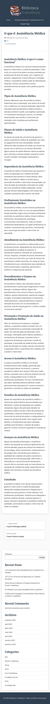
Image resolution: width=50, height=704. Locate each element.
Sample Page (25, 24)
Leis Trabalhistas (11, 673)
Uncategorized (10, 685)
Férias (7, 665)
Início (8, 20)
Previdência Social (11, 677)
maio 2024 (8, 632)
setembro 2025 (10, 620)
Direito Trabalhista (12, 661)
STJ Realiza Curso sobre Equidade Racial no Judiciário (23, 589)
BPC (6, 657)
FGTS (7, 669)
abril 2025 (8, 624)
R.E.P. (7, 681)
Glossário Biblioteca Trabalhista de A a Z (29, 20)
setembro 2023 (10, 644)
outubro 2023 (10, 640)
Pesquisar (8, 554)
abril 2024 (8, 636)
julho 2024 (8, 628)
